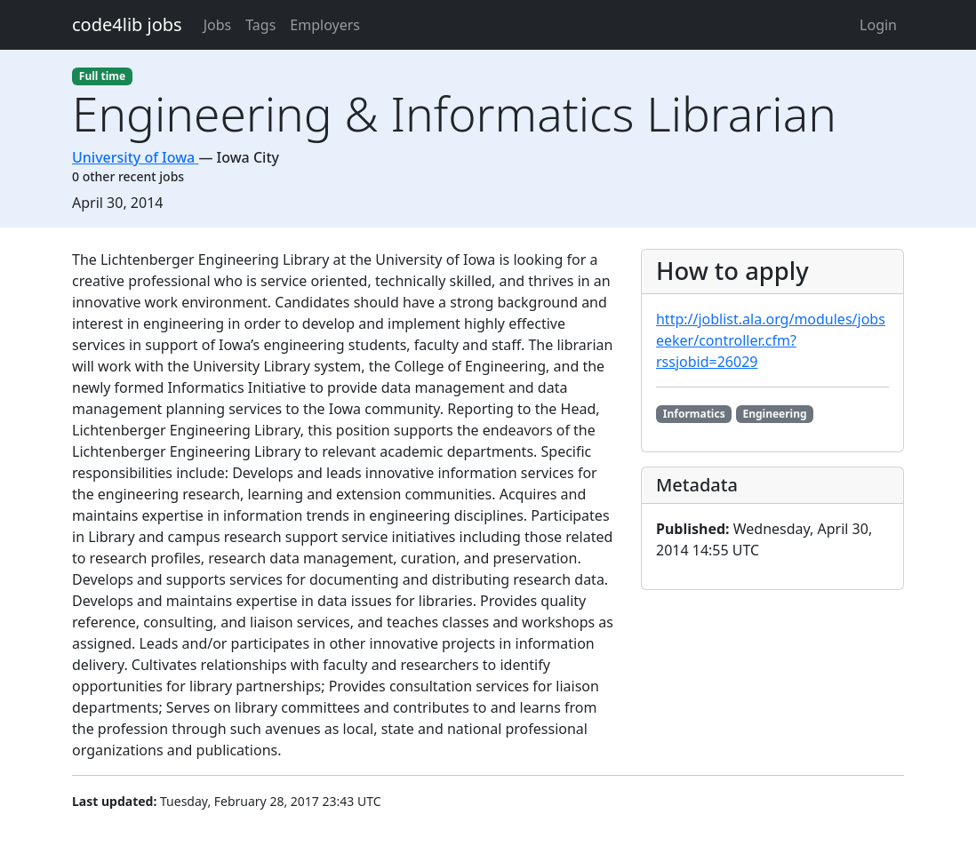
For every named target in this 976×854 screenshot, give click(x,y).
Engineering (774, 413)
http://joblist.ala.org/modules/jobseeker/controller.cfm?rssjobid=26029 (770, 340)
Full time (102, 76)
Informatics (694, 413)
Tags (260, 25)
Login (878, 25)
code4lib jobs (127, 24)
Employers (325, 25)
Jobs (218, 25)
